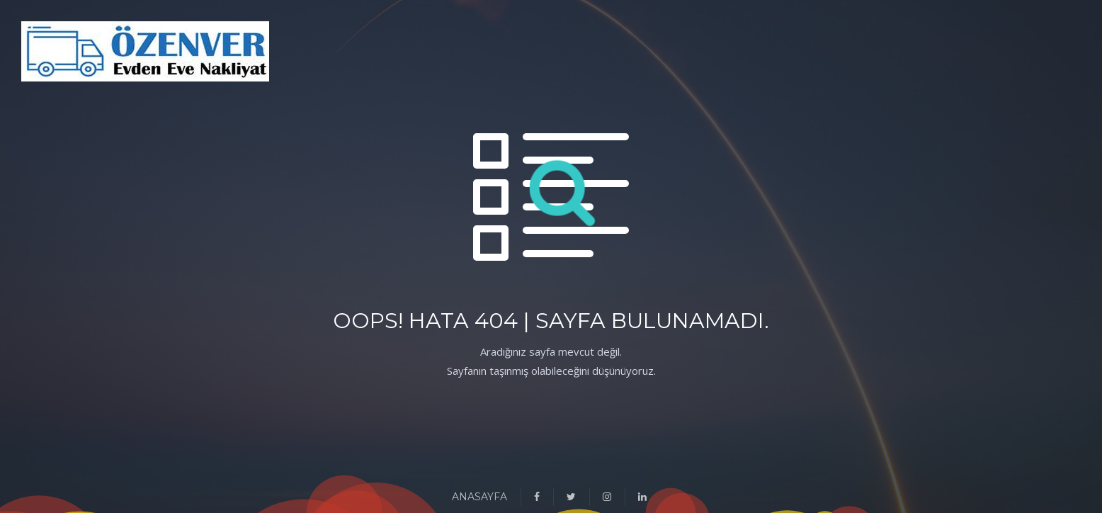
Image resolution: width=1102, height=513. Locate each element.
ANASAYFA (479, 496)
